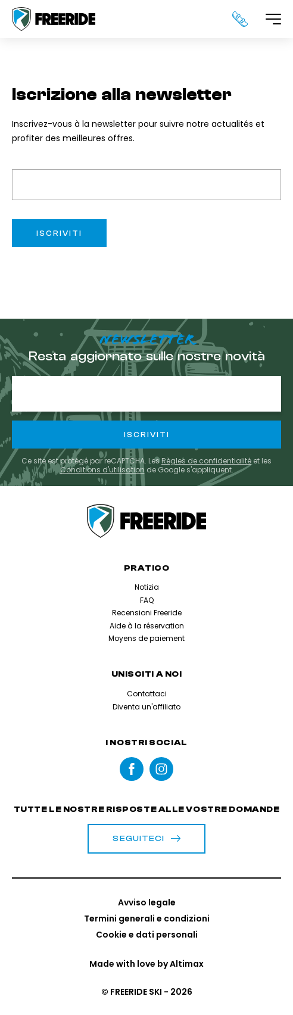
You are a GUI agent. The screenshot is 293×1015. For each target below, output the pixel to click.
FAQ (147, 600)
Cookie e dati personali (147, 935)
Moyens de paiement (146, 638)
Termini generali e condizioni (147, 918)
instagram (161, 769)
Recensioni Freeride (147, 613)
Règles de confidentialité (206, 461)
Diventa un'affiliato (146, 707)
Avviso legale (147, 902)
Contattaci (147, 694)
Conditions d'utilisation (102, 470)
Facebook (132, 769)
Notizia (147, 587)
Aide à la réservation (147, 626)
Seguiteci (146, 838)
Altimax (187, 964)
